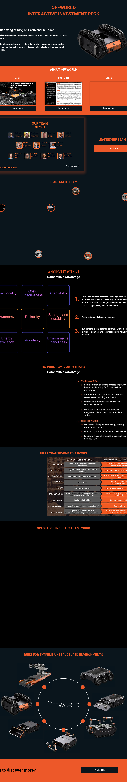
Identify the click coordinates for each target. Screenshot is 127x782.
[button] (99, 770)
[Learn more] (63, 108)
